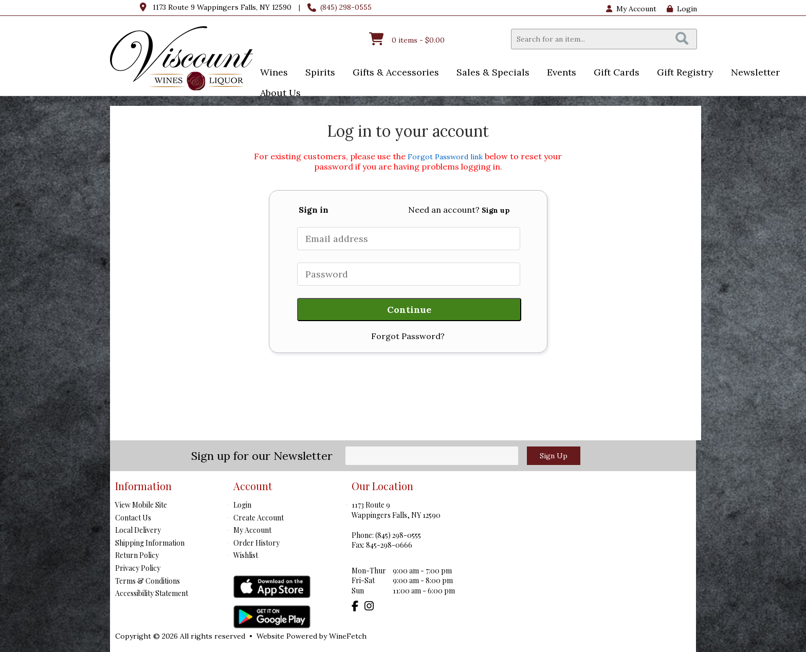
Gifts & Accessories (392, 73)
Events (558, 73)
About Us (277, 94)
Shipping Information (150, 543)
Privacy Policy (137, 568)
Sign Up (553, 455)
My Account (252, 530)
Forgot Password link (445, 156)
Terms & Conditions (147, 581)
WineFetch (348, 636)
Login (682, 8)
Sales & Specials (490, 73)
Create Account (258, 518)
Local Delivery (138, 530)
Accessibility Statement (151, 593)
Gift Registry (685, 72)
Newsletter (755, 72)
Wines (270, 73)
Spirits (317, 73)
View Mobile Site (141, 505)
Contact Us (133, 518)
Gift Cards (616, 72)
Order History (256, 543)
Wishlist (245, 555)
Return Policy (137, 555)
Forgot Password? (408, 336)
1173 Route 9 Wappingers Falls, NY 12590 (222, 7)
